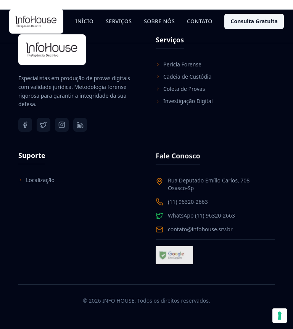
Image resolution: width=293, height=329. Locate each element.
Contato (200, 21)
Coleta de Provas (180, 88)
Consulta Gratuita (254, 21)
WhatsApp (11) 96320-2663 (201, 215)
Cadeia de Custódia (183, 76)
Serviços (119, 21)
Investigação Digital (184, 101)
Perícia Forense (178, 64)
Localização (36, 180)
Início (84, 21)
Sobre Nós (159, 21)
